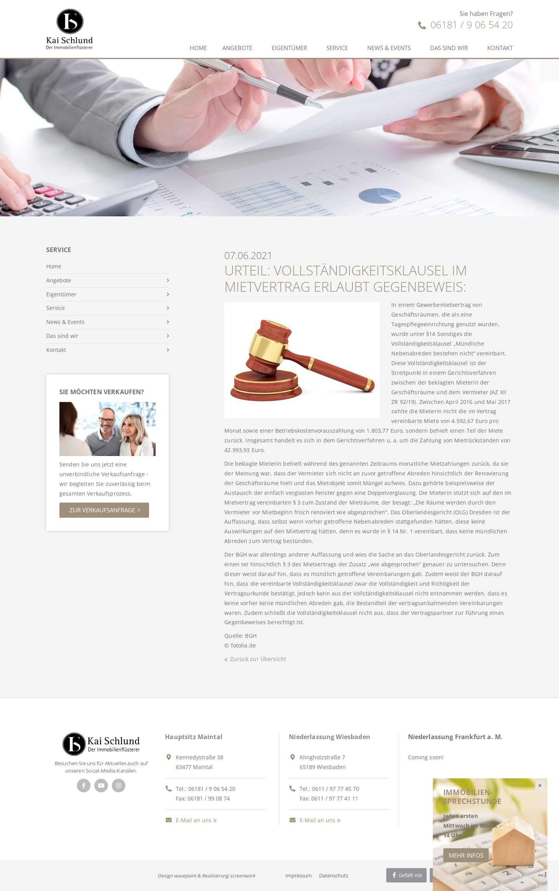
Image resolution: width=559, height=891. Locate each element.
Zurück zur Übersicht (258, 659)
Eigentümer (289, 48)
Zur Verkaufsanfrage (102, 510)
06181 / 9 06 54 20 (465, 24)
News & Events (389, 48)
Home (198, 48)
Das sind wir (449, 48)
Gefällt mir (406, 875)
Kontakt (500, 48)
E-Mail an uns (188, 820)
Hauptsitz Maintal (193, 737)
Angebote (237, 48)
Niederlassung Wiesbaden (329, 737)
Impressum (298, 875)
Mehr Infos (466, 855)
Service (337, 48)
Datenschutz (333, 875)
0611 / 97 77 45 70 (335, 788)
